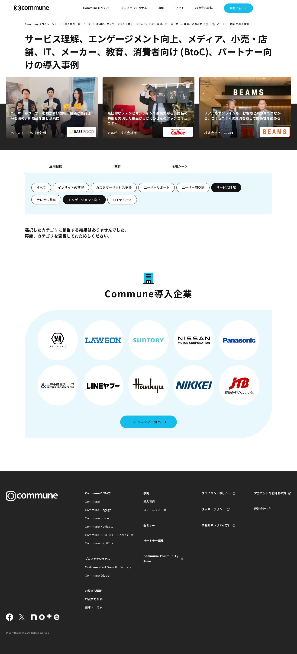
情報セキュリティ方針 (216, 525)
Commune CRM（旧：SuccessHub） (105, 535)
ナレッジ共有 (46, 199)
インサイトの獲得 (71, 187)
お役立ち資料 (94, 599)
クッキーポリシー (213, 509)
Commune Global (97, 575)
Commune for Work (99, 543)
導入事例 (149, 501)
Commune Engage (98, 510)
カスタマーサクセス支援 (114, 187)
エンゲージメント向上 (84, 199)
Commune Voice (97, 518)
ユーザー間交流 (193, 187)
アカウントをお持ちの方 (270, 493)
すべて (41, 187)
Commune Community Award (160, 558)
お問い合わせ (238, 8)
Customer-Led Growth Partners (105, 567)
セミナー (181, 8)
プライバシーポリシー (216, 493)
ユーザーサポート (157, 187)
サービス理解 (226, 187)
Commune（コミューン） (41, 24)
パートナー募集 (153, 541)
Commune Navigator (100, 526)
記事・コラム (94, 607)
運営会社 (260, 509)
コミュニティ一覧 (155, 510)
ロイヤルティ (122, 199)
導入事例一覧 (73, 24)
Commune (92, 501)
